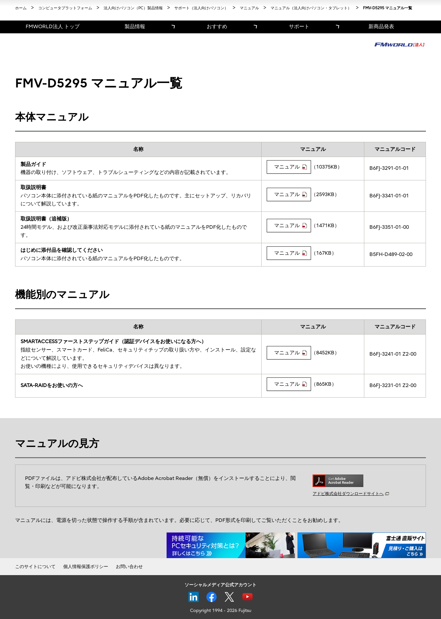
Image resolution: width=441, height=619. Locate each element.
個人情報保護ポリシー (85, 566)
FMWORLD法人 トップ (53, 26)
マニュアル (290, 167)
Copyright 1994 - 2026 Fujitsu (220, 610)
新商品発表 (381, 26)
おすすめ (217, 26)
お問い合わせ (129, 566)
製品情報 (135, 26)
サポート (299, 26)
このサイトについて (35, 566)
